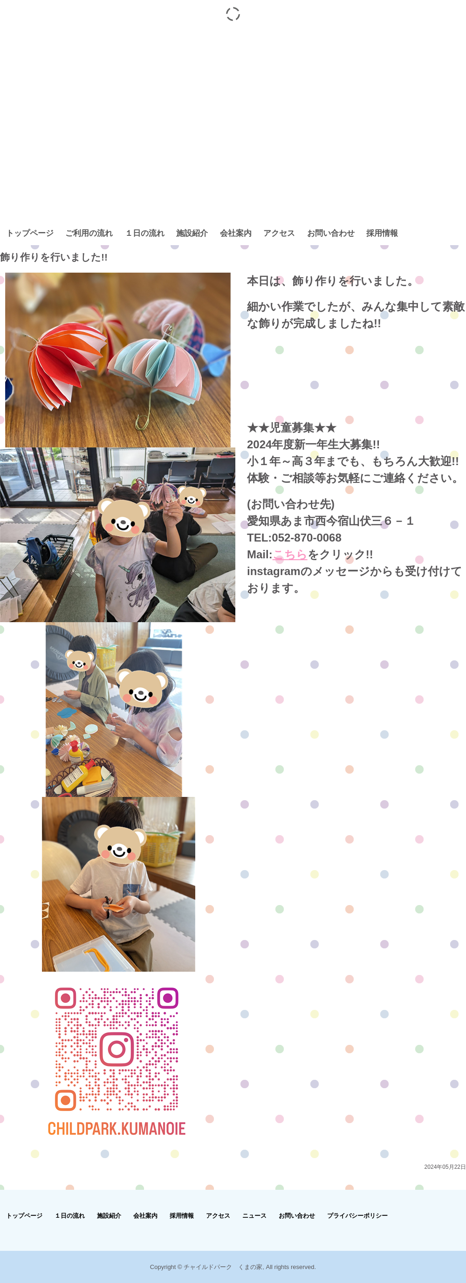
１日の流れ (144, 233)
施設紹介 (192, 233)
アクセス (279, 233)
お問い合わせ (331, 233)
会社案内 (236, 233)
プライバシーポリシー (357, 1215)
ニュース (254, 1215)
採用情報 (382, 233)
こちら (290, 554)
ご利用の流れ (89, 233)
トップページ (30, 233)
